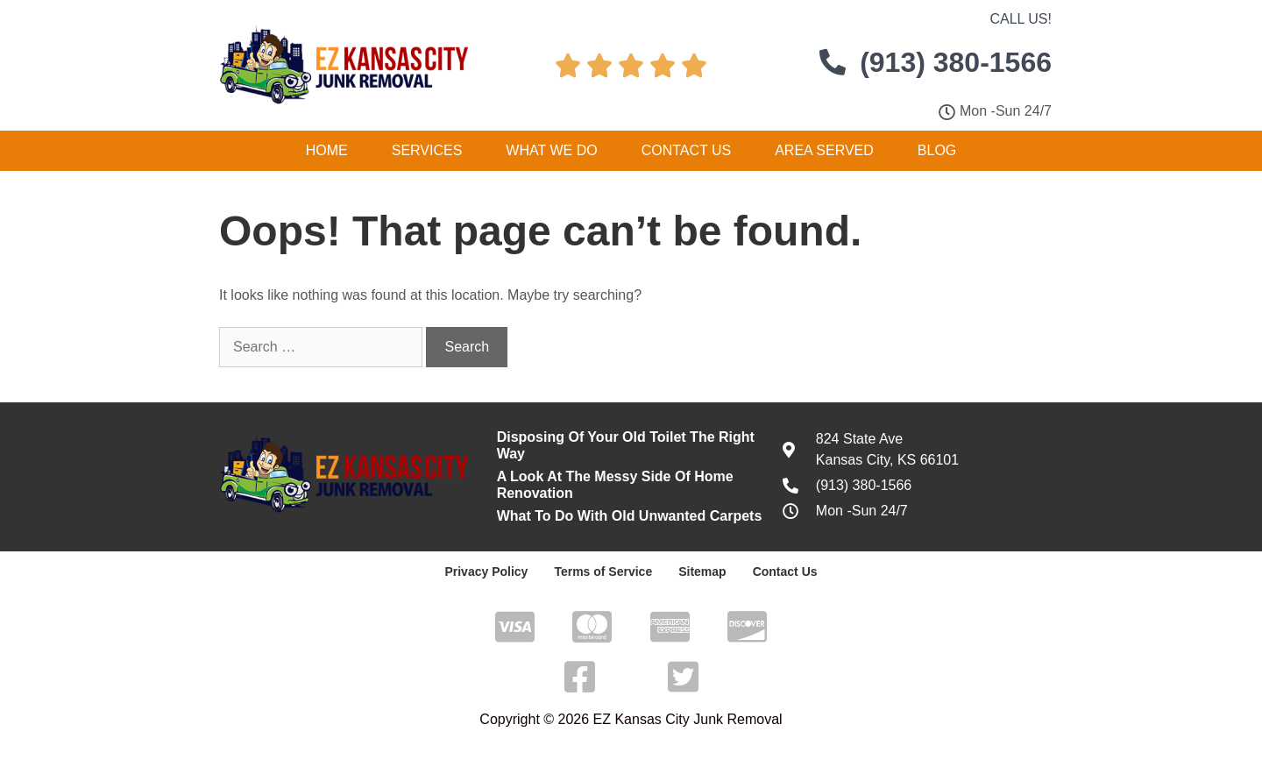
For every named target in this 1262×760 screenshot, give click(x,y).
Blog (937, 150)
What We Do (551, 150)
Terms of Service (603, 572)
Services (427, 150)
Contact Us (687, 150)
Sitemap (702, 572)
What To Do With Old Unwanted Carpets (629, 515)
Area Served (824, 150)
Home (327, 150)
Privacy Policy (486, 572)
